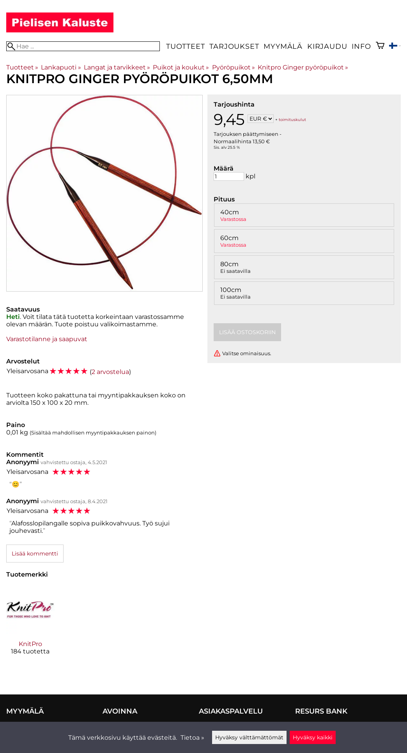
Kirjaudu (327, 46)
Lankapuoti (61, 67)
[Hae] (83, 46)
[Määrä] (229, 176)
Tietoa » (192, 737)
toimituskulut (292, 119)
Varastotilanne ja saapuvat (46, 339)
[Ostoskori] (380, 46)
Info (361, 46)
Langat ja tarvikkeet (117, 67)
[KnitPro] (30, 627)
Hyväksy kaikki (313, 737)
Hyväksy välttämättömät (249, 737)
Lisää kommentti (35, 553)
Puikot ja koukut (181, 67)
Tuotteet (185, 46)
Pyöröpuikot (233, 67)
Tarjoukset (234, 46)
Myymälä (283, 46)
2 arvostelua (110, 372)
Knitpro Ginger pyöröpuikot (303, 67)
